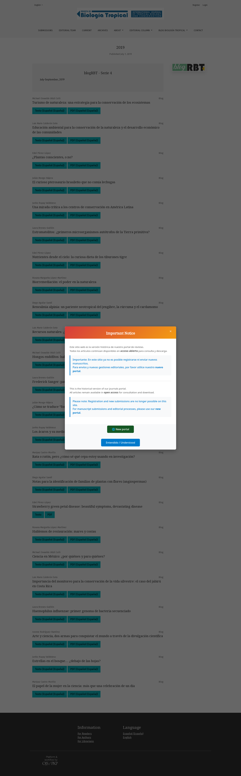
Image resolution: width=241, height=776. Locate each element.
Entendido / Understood (120, 442)
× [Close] (170, 331)
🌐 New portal (120, 429)
